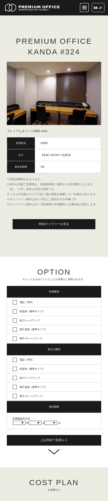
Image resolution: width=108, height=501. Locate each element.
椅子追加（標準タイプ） (33, 329)
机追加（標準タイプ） (32, 311)
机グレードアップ (30, 320)
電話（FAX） (27, 302)
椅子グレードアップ (31, 338)
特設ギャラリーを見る (54, 224)
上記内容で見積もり (54, 440)
